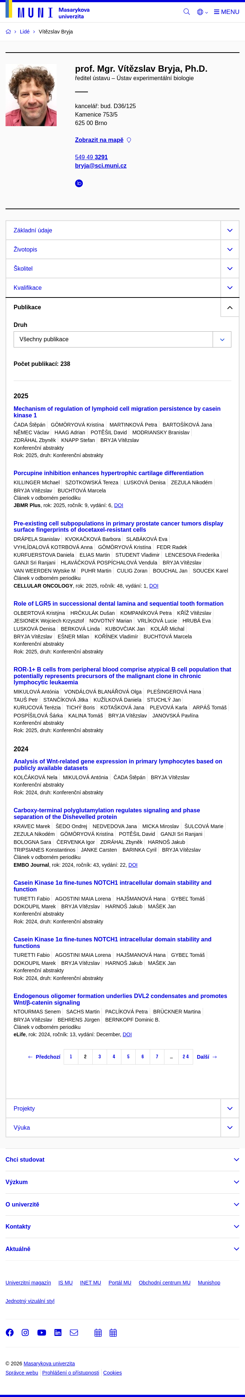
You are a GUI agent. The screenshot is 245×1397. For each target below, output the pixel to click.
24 (185, 1057)
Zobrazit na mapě (103, 140)
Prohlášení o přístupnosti (70, 1373)
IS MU (65, 1283)
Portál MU (120, 1283)
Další (206, 1057)
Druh (20, 325)
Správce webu (22, 1373)
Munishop (209, 1283)
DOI (118, 505)
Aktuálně (18, 1249)
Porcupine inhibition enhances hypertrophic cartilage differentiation (109, 473)
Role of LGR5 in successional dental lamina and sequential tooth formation (119, 604)
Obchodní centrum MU (165, 1283)
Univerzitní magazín (28, 1283)
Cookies (112, 1373)
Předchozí (44, 1057)
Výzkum (17, 1182)
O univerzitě (22, 1204)
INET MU (90, 1283)
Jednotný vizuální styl (30, 1301)
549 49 (91, 157)
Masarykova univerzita (49, 1363)
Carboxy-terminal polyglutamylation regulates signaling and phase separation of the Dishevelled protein (107, 813)
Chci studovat (25, 1160)
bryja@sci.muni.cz (101, 166)
